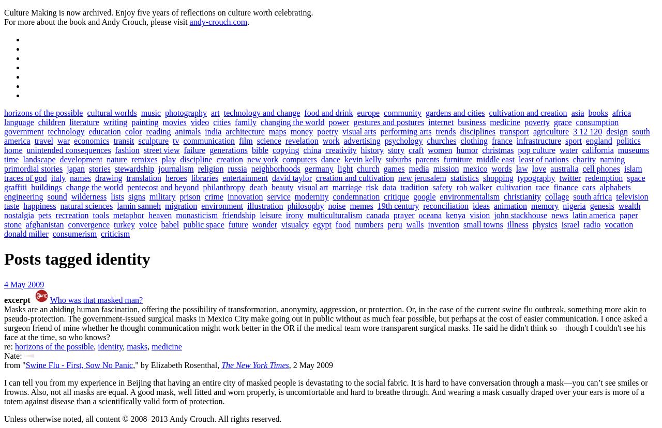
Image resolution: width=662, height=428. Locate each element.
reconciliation (446, 206)
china (313, 150)
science (269, 140)
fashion (127, 150)
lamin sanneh (139, 206)
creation (230, 159)
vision (480, 215)
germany (319, 168)
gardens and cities (455, 113)
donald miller (26, 234)
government (23, 131)
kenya (455, 215)
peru (394, 224)
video (200, 122)
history (372, 150)
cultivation (513, 187)
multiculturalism (335, 215)
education (105, 131)
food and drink (328, 113)
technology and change (262, 113)
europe (368, 113)
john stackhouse (520, 215)
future (238, 224)
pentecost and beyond (163, 187)
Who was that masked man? (96, 300)
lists (117, 196)
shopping (498, 178)
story (396, 150)
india (213, 131)
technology (66, 131)
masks (137, 346)
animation (510, 206)
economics (91, 140)
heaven (160, 215)
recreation (72, 215)
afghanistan (45, 224)
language (19, 122)
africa (621, 113)
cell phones (601, 168)
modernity (312, 196)
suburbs (399, 159)
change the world (94, 187)
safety (442, 187)
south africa (592, 196)
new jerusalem (422, 178)
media (419, 168)
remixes (144, 159)
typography (536, 178)
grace (563, 122)
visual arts (359, 131)
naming (612, 159)
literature (84, 122)
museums (633, 150)
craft (416, 150)
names (80, 178)
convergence (89, 224)
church (368, 168)
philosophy (305, 206)
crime (214, 196)
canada (377, 215)
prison (190, 196)
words (502, 168)
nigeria (574, 206)
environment (222, 206)
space (636, 178)
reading (158, 131)
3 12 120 (587, 131)
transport (514, 131)
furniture (458, 159)
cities (222, 122)
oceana (430, 215)
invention (443, 224)
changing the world (293, 122)
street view (162, 150)
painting (144, 122)
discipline (196, 159)
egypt (322, 224)
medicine (505, 122)
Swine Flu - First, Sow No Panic (79, 365)
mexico (475, 168)
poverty (537, 122)
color (133, 131)
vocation (619, 224)
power (338, 122)
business (472, 122)
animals (188, 131)
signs (136, 196)
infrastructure (539, 140)
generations (228, 150)
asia (577, 113)
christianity (522, 196)
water (569, 150)
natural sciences (86, 206)
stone (13, 224)
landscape (39, 159)
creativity (340, 150)
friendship (238, 215)
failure (194, 150)
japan (76, 168)
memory (545, 206)
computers (299, 159)
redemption (604, 178)
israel (571, 224)
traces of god (25, 178)
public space (203, 224)
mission (446, 168)
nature (117, 159)
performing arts (405, 131)
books (598, 113)
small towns (483, 224)
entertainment (245, 178)
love (539, 168)
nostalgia (19, 215)
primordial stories (33, 168)
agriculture (551, 131)
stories (100, 168)
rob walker (474, 187)
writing (115, 122)
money (302, 131)
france (502, 140)
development (81, 159)
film (246, 140)
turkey (124, 224)
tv (176, 140)
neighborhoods (275, 168)
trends (445, 131)
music (151, 113)
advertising (362, 140)
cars (589, 187)
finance (566, 187)
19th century (398, 206)
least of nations (544, 159)
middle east (496, 159)
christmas (498, 150)
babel (170, 224)
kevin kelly (363, 159)
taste (11, 206)
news (559, 215)
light (345, 168)
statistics (464, 178)
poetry (327, 131)
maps (278, 131)
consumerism (75, 234)
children (51, 122)
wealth (630, 206)
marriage (347, 187)
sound (57, 196)
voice (148, 224)
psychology (404, 140)
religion (211, 168)
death (258, 187)
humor (467, 150)
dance (330, 159)
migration (181, 206)
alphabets (614, 187)
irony (295, 215)
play (169, 159)
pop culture (536, 150)
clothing (473, 140)
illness (518, 224)
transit (123, 140)
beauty (283, 187)
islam (633, 168)
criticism (115, 234)
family (246, 122)
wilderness (89, 196)
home (13, 150)
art (215, 113)
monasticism (197, 215)
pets (45, 215)
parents (427, 159)
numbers (369, 224)
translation (143, 178)
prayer (404, 215)
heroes (176, 178)
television (632, 196)
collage (557, 196)
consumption (597, 122)
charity (584, 159)
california (598, 150)
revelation (302, 140)
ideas (481, 206)
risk (372, 187)
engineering (23, 196)
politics (628, 140)
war (63, 140)
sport (573, 140)
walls (415, 224)
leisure (271, 215)
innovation (245, 196)
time (11, 159)
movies (175, 122)
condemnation (356, 196)
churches (442, 140)
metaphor (128, 215)
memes (361, 206)
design (617, 131)
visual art (313, 187)
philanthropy (224, 187)
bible (260, 150)
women (440, 150)
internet (441, 122)
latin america (594, 215)
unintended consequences (69, 150)
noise (337, 206)
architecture (245, 131)
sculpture (153, 140)
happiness (39, 206)
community (403, 113)
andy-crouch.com (219, 22)
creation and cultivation (355, 178)
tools (101, 215)
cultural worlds (112, 113)
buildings (46, 187)
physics (545, 224)
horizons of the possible (43, 113)
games (394, 168)
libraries (204, 178)
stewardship (134, 168)
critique (396, 196)
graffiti (15, 187)
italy (58, 178)
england (599, 140)
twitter (570, 178)
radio (591, 224)
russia (237, 168)
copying (286, 150)
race (543, 187)
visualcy (295, 224)
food (343, 224)
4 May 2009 (24, 284)
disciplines (477, 131)
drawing (108, 178)
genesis (602, 206)
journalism (175, 168)
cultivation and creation (528, 113)
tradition (414, 187)
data (390, 187)
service (278, 196)
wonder (264, 224)
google (424, 196)
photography (186, 113)
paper (629, 215)
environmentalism (470, 196)
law (522, 168)
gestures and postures (388, 122)
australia (564, 168)
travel (44, 140)
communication (209, 140)
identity (110, 346)
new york (262, 159)
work (331, 140)
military (162, 196)
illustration (265, 206)
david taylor (292, 178)
